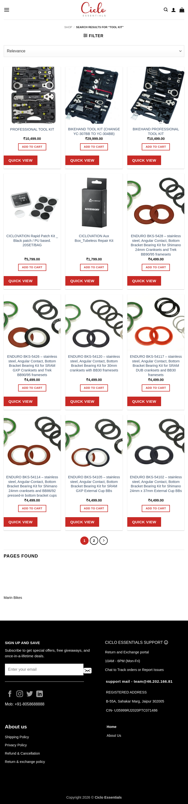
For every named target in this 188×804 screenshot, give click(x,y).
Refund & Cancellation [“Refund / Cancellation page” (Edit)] (23, 753)
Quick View (20, 160)
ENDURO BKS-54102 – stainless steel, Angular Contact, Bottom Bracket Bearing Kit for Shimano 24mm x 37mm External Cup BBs (156, 484)
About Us (114, 735)
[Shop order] (94, 51)
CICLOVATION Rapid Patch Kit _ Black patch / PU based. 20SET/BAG (32, 240)
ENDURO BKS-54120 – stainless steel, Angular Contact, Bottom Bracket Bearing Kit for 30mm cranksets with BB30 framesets (94, 363)
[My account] (173, 9)
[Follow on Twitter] (29, 694)
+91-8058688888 (29, 704)
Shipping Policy (17, 737)
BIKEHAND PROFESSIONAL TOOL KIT (156, 131)
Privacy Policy (16, 745)
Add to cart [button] (32, 146)
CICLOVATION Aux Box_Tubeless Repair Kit (94, 238)
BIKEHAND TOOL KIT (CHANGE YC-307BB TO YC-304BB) (94, 131)
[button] (7, 10)
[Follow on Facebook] (10, 694)
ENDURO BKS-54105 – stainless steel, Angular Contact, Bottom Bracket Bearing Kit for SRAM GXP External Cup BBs (94, 484)
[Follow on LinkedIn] (39, 694)
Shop (68, 27)
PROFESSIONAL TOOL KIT (32, 129)
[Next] (103, 540)
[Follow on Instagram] (19, 694)
